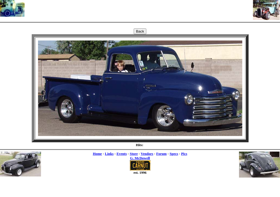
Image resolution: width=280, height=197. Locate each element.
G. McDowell (140, 158)
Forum (161, 154)
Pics (184, 154)
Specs (174, 154)
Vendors (147, 154)
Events (121, 154)
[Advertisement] (139, 8)
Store (134, 154)
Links (109, 154)
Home (97, 154)
